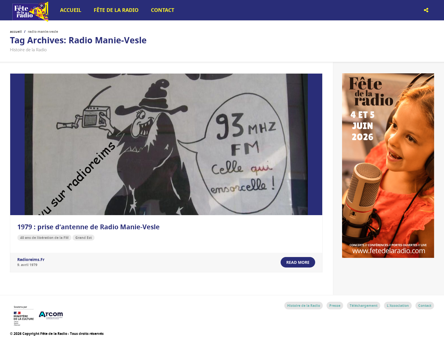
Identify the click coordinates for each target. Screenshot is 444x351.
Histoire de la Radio (303, 305)
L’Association (398, 305)
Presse (334, 305)
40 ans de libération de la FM (44, 237)
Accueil (70, 10)
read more (297, 262)
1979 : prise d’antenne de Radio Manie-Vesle (88, 226)
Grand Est (83, 237)
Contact (162, 10)
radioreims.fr (30, 259)
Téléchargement (363, 305)
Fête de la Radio (116, 10)
